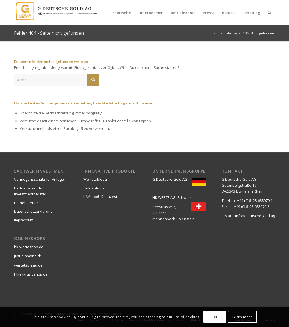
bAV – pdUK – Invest (100, 196)
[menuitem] (122, 12)
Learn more (242, 317)
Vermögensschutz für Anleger (39, 179)
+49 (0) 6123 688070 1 (254, 200)
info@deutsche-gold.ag (255, 215)
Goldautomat (94, 188)
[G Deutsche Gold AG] (56, 12)
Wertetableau (95, 179)
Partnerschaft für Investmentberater (30, 191)
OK (214, 317)
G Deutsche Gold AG (169, 179)
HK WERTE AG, (164, 197)
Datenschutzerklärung (33, 211)
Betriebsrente (26, 202)
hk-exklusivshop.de (31, 274)
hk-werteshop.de (28, 246)
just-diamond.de (28, 255)
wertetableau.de (28, 265)
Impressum (23, 220)
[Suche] (269, 12)
